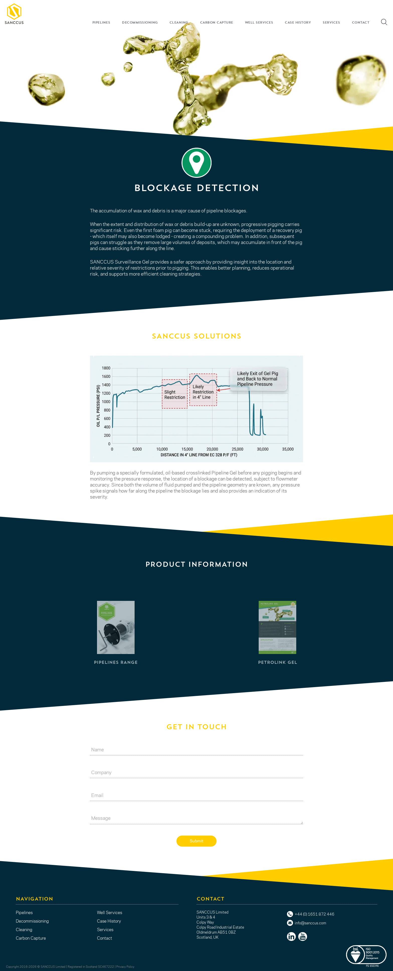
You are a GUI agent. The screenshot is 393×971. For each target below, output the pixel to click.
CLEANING (178, 23)
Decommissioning (32, 921)
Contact (104, 938)
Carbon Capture (31, 938)
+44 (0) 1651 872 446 (314, 914)
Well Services (109, 912)
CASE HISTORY (298, 23)
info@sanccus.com (310, 922)
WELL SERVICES (259, 23)
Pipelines (24, 912)
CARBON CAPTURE (216, 23)
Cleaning (24, 929)
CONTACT (360, 23)
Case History (109, 921)
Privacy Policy (125, 966)
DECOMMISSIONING (140, 23)
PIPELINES (101, 23)
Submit (197, 840)
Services (105, 929)
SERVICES (331, 23)
